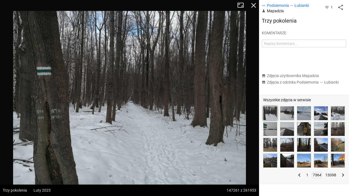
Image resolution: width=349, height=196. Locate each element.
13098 (330, 175)
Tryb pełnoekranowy (242, 5)
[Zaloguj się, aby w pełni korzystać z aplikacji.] (327, 7)
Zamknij (253, 5)
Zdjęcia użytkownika (290, 76)
